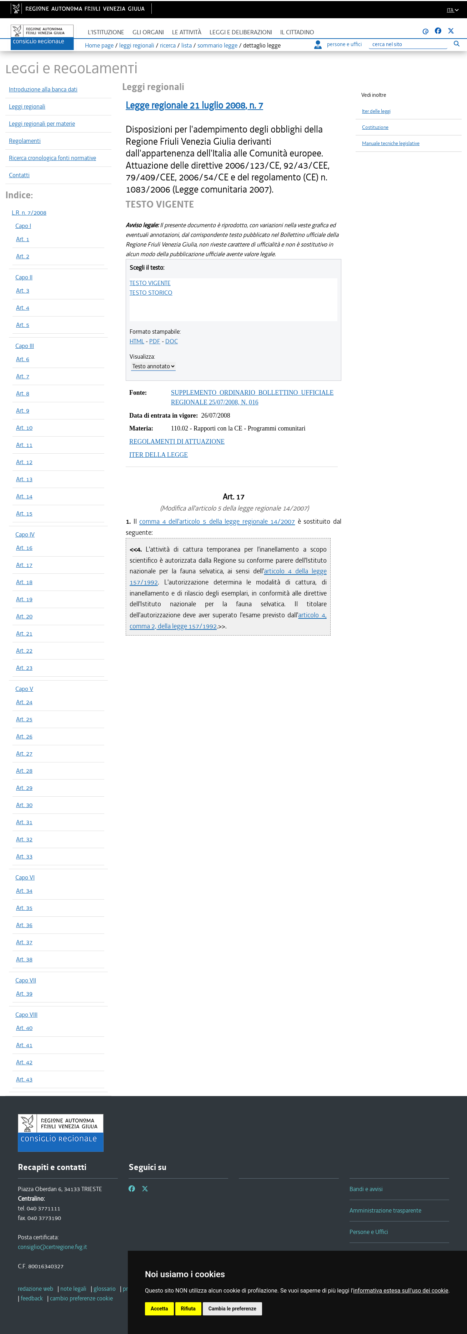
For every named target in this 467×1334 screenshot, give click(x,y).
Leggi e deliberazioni (241, 32)
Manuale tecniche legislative (391, 143)
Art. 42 (24, 1062)
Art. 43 (24, 1079)
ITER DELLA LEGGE (158, 454)
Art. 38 (24, 959)
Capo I (23, 226)
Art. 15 (24, 513)
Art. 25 (24, 719)
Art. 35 (24, 908)
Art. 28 (24, 771)
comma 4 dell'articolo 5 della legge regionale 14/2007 (217, 521)
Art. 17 (24, 565)
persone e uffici (338, 44)
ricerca (168, 45)
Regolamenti (25, 141)
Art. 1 (22, 239)
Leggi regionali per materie (42, 124)
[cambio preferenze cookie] (81, 1298)
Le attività (186, 32)
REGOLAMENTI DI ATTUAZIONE (177, 441)
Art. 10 (24, 428)
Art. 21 (24, 633)
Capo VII (25, 980)
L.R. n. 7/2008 (29, 212)
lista (186, 45)
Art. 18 (24, 582)
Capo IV (25, 534)
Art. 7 (22, 376)
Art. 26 (24, 736)
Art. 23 (24, 668)
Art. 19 (24, 599)
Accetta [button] (159, 1308)
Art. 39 (24, 993)
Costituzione (375, 127)
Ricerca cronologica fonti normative (52, 158)
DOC (171, 341)
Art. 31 (24, 822)
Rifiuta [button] (188, 1308)
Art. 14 (24, 496)
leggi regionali (136, 45)
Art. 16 (24, 548)
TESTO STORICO (151, 293)
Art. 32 (24, 839)
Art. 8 (22, 393)
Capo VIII (26, 1015)
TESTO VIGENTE (150, 283)
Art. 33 (24, 856)
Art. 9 (22, 410)
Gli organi (148, 32)
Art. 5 (22, 325)
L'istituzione (106, 32)
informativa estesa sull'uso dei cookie (400, 1290)
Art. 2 (22, 256)
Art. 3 (22, 290)
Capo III (24, 346)
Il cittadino (297, 32)
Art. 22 (24, 650)
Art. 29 (24, 788)
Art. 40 (24, 1028)
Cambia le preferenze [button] (232, 1308)
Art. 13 (24, 479)
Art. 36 (24, 925)
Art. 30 (24, 805)
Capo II (23, 277)
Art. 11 (24, 445)
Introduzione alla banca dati (43, 89)
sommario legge (217, 45)
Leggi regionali (27, 106)
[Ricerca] (408, 44)
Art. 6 (22, 359)
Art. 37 (24, 942)
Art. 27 (24, 753)
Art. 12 (24, 462)
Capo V (24, 689)
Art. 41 (24, 1045)
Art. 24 (24, 702)
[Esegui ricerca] (456, 43)
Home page (99, 45)
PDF (154, 341)
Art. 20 (24, 616)
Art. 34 (24, 891)
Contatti (19, 175)
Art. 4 (22, 308)
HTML (137, 341)
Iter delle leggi (376, 111)
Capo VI (25, 877)
